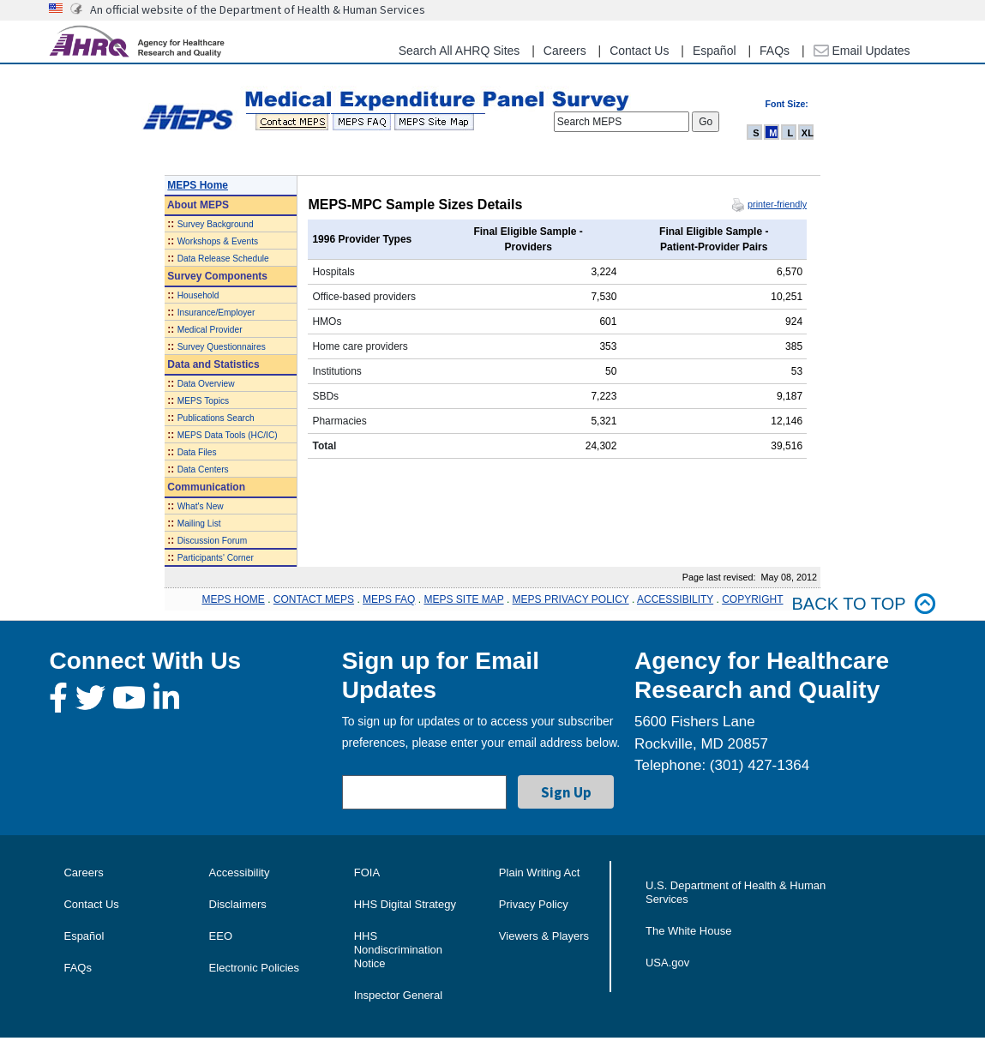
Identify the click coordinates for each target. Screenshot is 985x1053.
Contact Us (639, 50)
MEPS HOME (232, 599)
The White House (688, 930)
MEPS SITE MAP (463, 599)
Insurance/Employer (216, 312)
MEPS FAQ (389, 599)
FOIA (367, 872)
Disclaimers (238, 904)
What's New (200, 506)
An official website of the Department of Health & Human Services (257, 9)
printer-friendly (777, 204)
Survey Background (215, 224)
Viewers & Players (544, 936)
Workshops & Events (217, 241)
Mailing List (199, 523)
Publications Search (216, 418)
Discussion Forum (212, 540)
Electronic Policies (254, 967)
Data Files (197, 452)
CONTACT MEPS (313, 599)
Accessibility (239, 872)
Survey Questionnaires (221, 347)
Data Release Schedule (223, 258)
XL (808, 133)
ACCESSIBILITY (675, 599)
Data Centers (203, 469)
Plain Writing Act (539, 872)
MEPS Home (197, 185)
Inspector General (398, 995)
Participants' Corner (215, 558)
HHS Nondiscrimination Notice (398, 950)
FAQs (775, 50)
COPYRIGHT (752, 599)
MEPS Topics (203, 401)
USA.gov (667, 962)
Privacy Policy (533, 904)
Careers (565, 50)
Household (198, 295)
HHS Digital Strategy (405, 904)
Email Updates (862, 50)
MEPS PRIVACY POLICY (571, 599)
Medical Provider (210, 329)
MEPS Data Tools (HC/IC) (227, 435)
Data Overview (206, 383)
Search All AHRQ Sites (459, 50)
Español (714, 50)
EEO (220, 936)
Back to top (864, 604)
